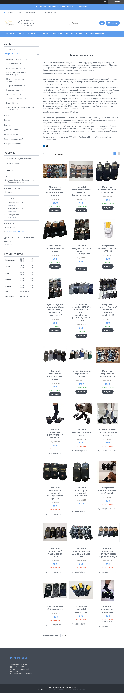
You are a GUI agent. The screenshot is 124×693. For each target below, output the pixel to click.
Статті (6, 116)
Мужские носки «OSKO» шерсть (55, 607)
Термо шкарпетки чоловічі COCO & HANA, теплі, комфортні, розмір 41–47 (55, 309)
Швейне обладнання (14, 99)
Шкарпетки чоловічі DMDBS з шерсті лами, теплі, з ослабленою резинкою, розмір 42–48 (81, 312)
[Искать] (102, 23)
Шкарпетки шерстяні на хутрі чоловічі (108, 374)
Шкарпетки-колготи (14, 86)
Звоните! (83, 7)
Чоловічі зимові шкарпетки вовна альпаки (107, 432)
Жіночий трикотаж (13, 64)
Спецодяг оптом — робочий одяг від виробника (20, 108)
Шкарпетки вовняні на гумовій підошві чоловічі (55, 191)
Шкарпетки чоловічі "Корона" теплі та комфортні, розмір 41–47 (107, 309)
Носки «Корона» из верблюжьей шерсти (81, 374)
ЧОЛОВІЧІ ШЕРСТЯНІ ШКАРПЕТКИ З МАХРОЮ (55, 433)
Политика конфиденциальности (75, 690)
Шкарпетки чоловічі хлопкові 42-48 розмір (107, 190)
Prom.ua (73, 687)
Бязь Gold (10, 103)
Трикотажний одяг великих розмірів (16, 73)
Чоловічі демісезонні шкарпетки (107, 609)
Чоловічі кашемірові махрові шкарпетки (81, 491)
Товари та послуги (26, 34)
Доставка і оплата (74, 34)
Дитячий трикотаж (13, 68)
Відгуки (7, 125)
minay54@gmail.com (15, 231)
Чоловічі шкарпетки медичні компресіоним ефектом (55, 493)
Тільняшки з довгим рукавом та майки (18, 665)
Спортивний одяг (12, 90)
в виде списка (118, 154)
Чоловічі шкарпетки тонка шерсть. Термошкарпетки (81, 249)
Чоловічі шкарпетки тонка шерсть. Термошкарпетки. (81, 191)
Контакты (57, 34)
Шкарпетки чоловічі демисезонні (81, 609)
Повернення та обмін (95, 34)
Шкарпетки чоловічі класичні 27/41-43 (107, 248)
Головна (10, 34)
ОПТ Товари (10, 94)
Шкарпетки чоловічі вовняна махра (55, 248)
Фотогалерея (9, 49)
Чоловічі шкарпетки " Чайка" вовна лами (55, 552)
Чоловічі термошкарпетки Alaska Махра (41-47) (81, 552)
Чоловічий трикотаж (14, 59)
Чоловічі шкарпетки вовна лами (81, 432)
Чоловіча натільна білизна (21, 674)
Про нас (45, 34)
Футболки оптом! (11, 134)
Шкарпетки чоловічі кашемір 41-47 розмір (107, 490)
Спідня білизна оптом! (13, 139)
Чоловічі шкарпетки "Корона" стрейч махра (55, 375)
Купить (56, 210)
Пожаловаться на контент (54, 690)
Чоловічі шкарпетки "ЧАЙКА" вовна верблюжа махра (108, 552)
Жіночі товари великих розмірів (15, 80)
